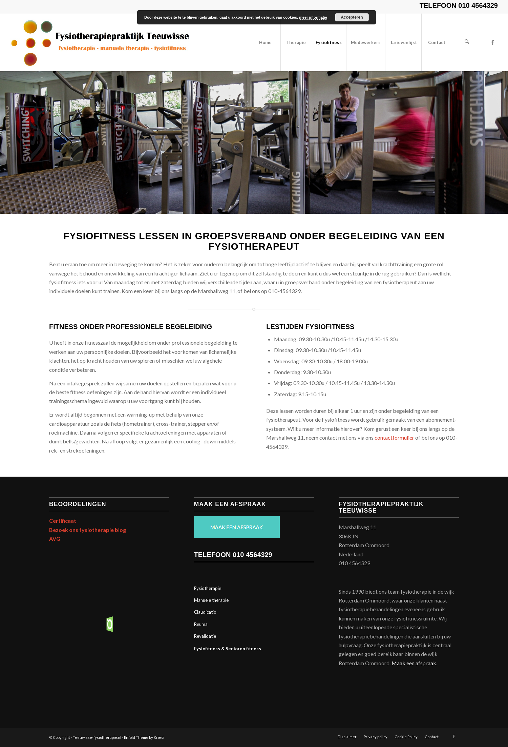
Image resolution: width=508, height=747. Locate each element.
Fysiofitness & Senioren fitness (227, 648)
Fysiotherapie (207, 588)
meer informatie (313, 17)
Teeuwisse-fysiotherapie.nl (97, 737)
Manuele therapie (211, 600)
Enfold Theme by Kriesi (144, 737)
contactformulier (394, 437)
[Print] (99, 42)
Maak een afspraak (413, 663)
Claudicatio (205, 612)
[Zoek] (467, 42)
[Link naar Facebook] (493, 42)
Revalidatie (205, 636)
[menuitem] (265, 42)
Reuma (201, 624)
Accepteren (352, 17)
